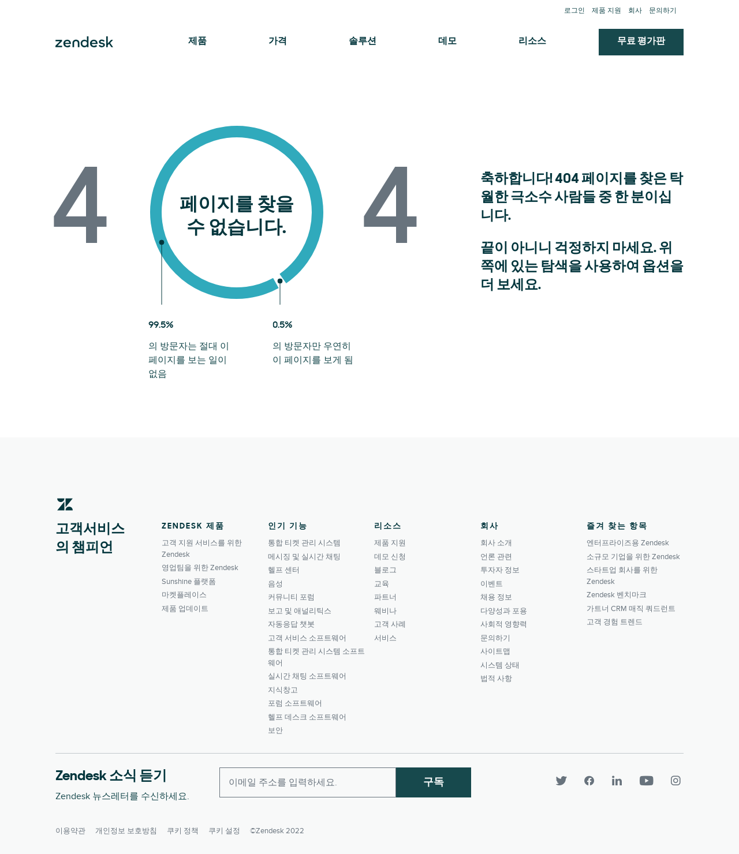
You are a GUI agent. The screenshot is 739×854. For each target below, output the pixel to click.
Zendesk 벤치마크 (617, 595)
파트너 (385, 597)
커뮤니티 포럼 (291, 597)
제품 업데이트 (185, 608)
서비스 (385, 638)
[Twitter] (566, 781)
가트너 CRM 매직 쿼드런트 (631, 608)
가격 (277, 41)
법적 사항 (496, 678)
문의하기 (663, 10)
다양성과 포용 (503, 611)
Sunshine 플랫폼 (189, 581)
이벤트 (491, 584)
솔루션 (362, 41)
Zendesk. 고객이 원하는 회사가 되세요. (84, 42)
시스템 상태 (500, 665)
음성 (275, 584)
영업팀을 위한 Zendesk (200, 567)
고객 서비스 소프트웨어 (307, 638)
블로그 (385, 570)
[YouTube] (650, 781)
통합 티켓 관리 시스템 (304, 543)
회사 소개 (496, 543)
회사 (635, 10)
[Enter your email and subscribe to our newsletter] (307, 782)
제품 (197, 41)
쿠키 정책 (183, 828)
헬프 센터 (284, 570)
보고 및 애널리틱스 (299, 611)
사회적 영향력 (503, 624)
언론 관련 (496, 556)
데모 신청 (390, 556)
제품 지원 (606, 10)
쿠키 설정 (224, 828)
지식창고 (283, 690)
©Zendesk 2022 (277, 828)
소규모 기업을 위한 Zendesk (633, 556)
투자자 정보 (500, 570)
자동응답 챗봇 (291, 624)
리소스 (532, 41)
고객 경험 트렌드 (615, 622)
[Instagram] (674, 781)
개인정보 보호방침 (126, 828)
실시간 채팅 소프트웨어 (307, 676)
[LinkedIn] (621, 781)
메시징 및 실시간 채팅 (304, 556)
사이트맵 (495, 651)
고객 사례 (390, 624)
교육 (381, 584)
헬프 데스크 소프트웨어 (307, 717)
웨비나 (385, 611)
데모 (447, 41)
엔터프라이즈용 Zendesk (628, 543)
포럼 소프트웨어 (295, 703)
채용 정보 (496, 597)
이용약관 (70, 828)
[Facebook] (593, 781)
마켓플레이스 (184, 595)
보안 (275, 730)
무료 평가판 (641, 41)
